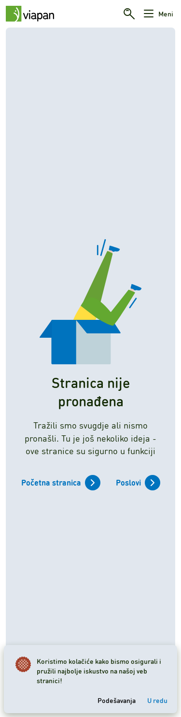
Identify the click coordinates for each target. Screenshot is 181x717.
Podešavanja (116, 700)
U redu (157, 700)
